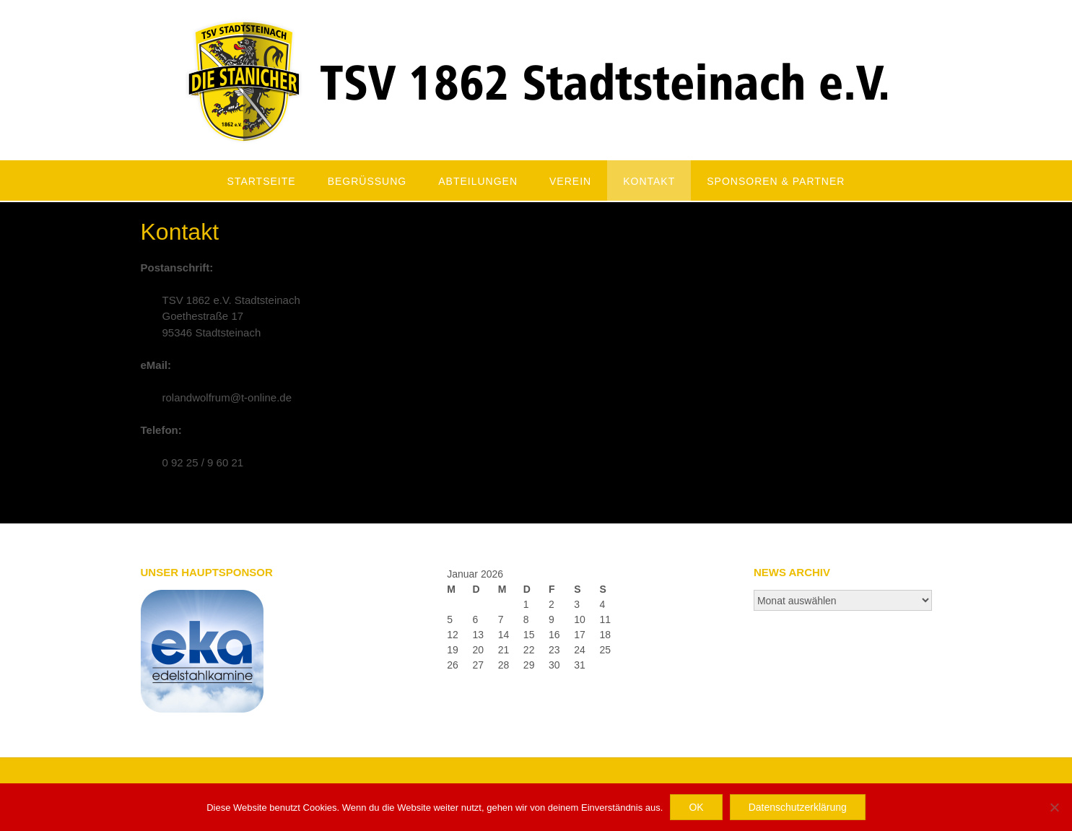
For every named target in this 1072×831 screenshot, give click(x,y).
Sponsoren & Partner (776, 181)
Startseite (261, 181)
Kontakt (649, 181)
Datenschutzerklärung (798, 807)
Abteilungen (478, 181)
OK (696, 807)
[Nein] (1054, 807)
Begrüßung (367, 181)
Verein (570, 181)
